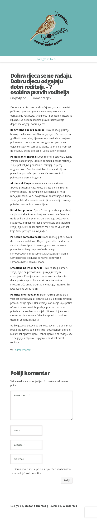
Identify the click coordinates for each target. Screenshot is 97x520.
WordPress (70, 510)
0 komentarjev (40, 98)
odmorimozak (23, 349)
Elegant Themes (35, 510)
